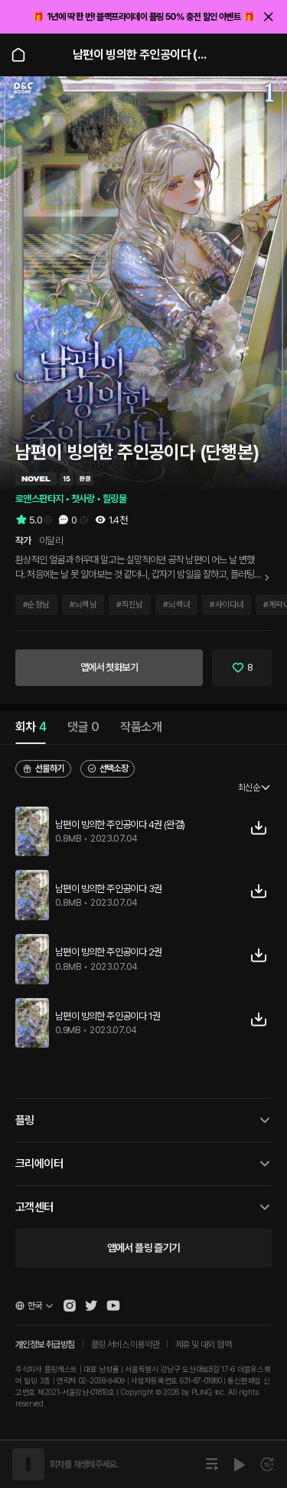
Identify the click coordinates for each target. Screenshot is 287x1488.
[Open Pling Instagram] (70, 1305)
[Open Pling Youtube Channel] (113, 1305)
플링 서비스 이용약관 (125, 1344)
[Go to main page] (18, 55)
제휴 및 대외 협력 (203, 1344)
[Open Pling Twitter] (91, 1305)
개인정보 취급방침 (45, 1344)
